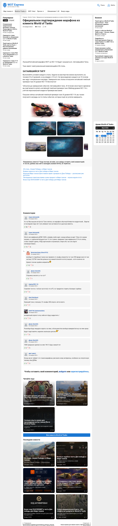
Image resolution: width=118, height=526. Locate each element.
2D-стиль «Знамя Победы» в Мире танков (37, 168)
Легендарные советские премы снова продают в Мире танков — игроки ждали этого (52, 176)
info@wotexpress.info (18, 513)
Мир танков (7, 11)
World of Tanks (20, 11)
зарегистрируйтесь (80, 370)
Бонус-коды (65, 11)
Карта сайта (110, 513)
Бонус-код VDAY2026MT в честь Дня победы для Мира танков (44, 178)
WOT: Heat (31, 11)
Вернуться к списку (57, 475)
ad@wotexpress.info (25, 516)
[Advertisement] (56, 44)
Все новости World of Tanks (56, 407)
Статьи (49, 516)
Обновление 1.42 (53, 11)
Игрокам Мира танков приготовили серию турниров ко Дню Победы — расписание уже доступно (53, 173)
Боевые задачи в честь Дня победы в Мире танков (40, 170)
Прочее (39, 11)
